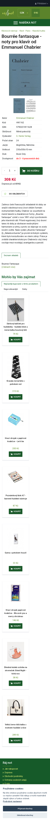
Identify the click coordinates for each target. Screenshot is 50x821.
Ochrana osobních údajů (16, 780)
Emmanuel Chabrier (25, 118)
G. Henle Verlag (23, 136)
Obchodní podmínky (14, 776)
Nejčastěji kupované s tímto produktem (21, 284)
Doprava (8, 772)
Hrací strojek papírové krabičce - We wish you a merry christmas (15, 613)
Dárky (24, 289)
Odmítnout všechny (25, 815)
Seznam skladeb (11, 255)
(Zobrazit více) (8, 267)
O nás (7, 783)
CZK (24, 13)
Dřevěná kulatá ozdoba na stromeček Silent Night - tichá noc (15, 670)
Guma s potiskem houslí (15, 553)
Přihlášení (41, 3)
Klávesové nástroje (9, 31)
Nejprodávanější (11, 289)
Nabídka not (25, 22)
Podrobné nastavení (12, 801)
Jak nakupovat (11, 769)
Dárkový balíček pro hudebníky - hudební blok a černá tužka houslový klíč (16, 327)
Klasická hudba (39, 31)
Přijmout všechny (25, 809)
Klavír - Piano (25, 31)
